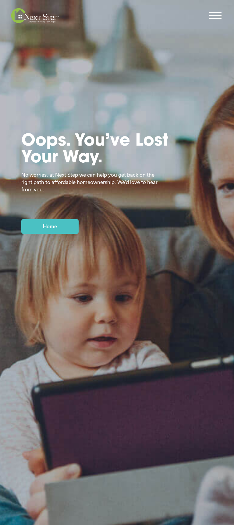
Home (50, 226)
